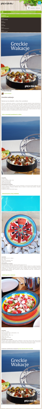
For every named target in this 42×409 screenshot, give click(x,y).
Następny (2, 12)
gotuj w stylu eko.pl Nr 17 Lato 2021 (25, 348)
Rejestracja (38, 8)
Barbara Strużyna (6, 93)
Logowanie (32, 8)
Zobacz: (4, 19)
